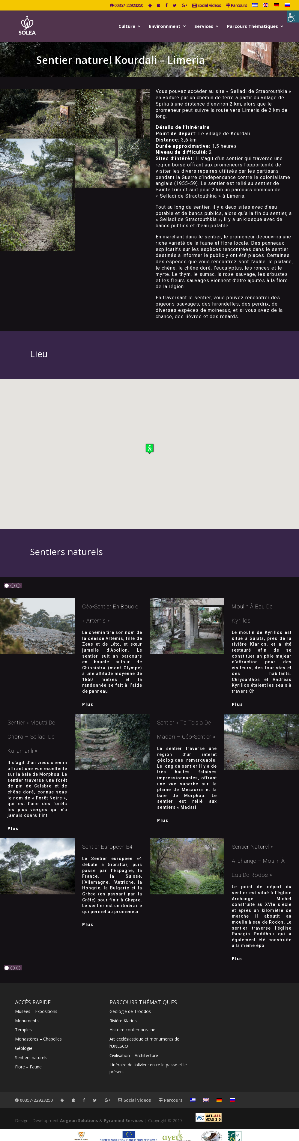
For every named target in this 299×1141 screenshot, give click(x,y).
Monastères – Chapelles (38, 1030)
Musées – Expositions (36, 1003)
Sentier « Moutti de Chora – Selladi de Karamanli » (31, 728)
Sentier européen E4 (107, 838)
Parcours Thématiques (252, 25)
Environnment (165, 25)
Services (203, 25)
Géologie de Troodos (130, 1003)
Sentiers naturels (31, 1049)
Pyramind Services (123, 1112)
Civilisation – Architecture (133, 1047)
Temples (23, 1021)
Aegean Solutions (79, 1112)
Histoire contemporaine (132, 1021)
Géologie (23, 1040)
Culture (126, 25)
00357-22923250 (126, 5)
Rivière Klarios (123, 1012)
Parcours (236, 5)
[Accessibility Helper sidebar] (293, 16)
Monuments (27, 1012)
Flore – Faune (28, 1058)
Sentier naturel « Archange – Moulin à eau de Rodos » (258, 852)
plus (88, 696)
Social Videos (206, 5)
